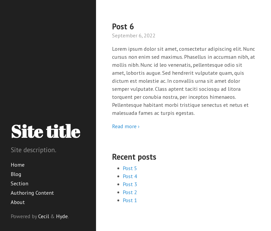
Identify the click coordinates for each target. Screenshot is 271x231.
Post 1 (130, 200)
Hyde (62, 216)
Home (18, 164)
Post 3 (130, 184)
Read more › (126, 126)
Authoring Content (32, 192)
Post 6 (123, 26)
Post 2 (130, 192)
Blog (16, 174)
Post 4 (130, 176)
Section (19, 183)
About (18, 202)
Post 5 (130, 168)
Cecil (43, 216)
